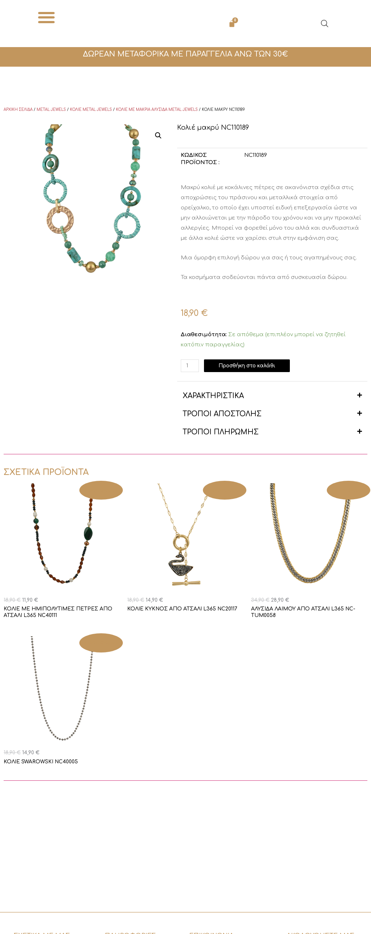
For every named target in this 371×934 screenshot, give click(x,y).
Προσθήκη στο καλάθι (252, 366)
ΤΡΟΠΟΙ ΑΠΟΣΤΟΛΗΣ (222, 414)
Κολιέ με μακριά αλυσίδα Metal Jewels (157, 110)
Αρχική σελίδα (18, 110)
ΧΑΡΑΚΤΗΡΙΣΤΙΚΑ (213, 396)
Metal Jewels (51, 110)
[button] (46, 17)
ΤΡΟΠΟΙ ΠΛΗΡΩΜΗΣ (221, 432)
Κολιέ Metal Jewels (91, 110)
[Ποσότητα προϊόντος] (190, 365)
